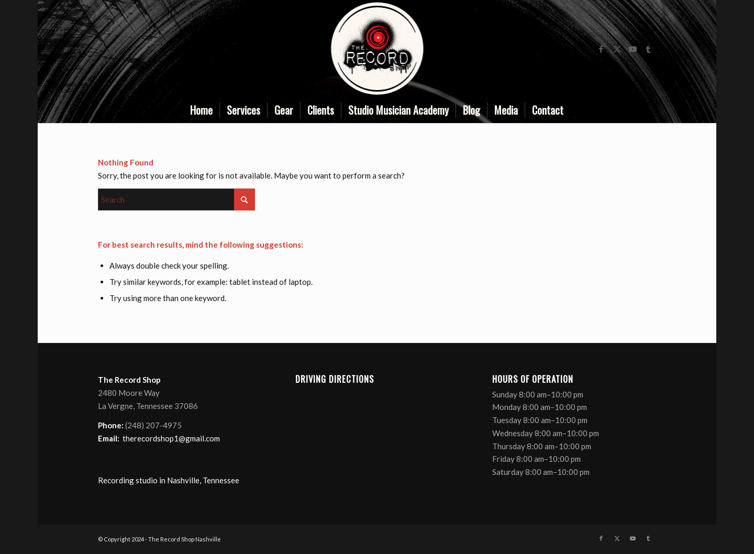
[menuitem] (201, 110)
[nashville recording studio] (376, 48)
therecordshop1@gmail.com (171, 438)
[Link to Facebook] (601, 49)
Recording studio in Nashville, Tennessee (168, 480)
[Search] (176, 199)
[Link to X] (617, 49)
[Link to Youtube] (632, 49)
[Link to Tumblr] (648, 49)
